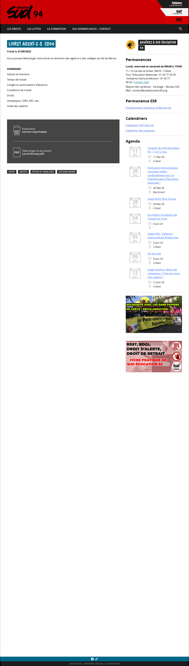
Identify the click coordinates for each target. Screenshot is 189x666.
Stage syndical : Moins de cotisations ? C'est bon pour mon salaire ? (164, 273)
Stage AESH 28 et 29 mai (162, 199)
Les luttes (34, 29)
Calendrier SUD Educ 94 (140, 125)
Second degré (67, 171)
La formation (56, 29)
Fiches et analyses (43, 171)
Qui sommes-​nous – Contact (91, 29)
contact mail (141, 82)
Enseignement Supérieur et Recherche (148, 108)
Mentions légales (93, 663)
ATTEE (12, 171)
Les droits (14, 29)
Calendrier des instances (140, 130)
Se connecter (112, 663)
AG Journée (154, 253)
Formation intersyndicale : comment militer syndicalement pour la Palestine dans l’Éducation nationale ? (163, 175)
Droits (23, 171)
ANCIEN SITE (76, 663)
